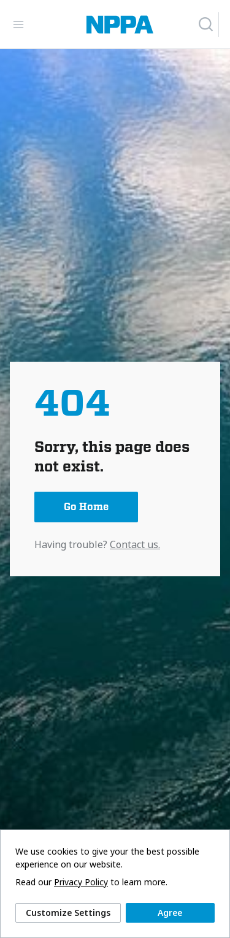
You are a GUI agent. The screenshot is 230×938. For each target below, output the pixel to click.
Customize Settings (68, 912)
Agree (170, 912)
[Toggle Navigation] (18, 24)
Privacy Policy (81, 882)
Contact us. (135, 544)
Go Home (86, 507)
